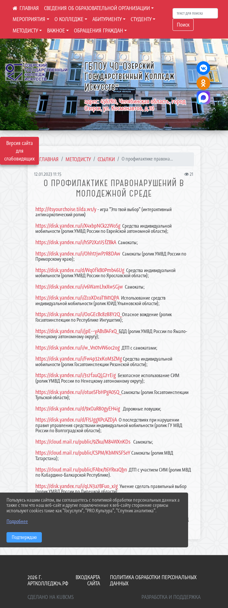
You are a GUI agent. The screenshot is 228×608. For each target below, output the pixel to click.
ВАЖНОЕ (56, 30)
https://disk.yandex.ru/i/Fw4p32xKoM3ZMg (78, 358)
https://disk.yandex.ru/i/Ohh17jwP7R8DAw (77, 253)
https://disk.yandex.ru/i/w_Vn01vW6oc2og (77, 347)
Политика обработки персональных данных (153, 580)
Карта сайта (93, 580)
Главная (49, 159)
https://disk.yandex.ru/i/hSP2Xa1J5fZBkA (75, 242)
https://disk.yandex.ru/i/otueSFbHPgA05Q (77, 392)
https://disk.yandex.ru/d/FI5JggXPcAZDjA (76, 419)
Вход (81, 577)
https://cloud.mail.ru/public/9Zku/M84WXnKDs (82, 441)
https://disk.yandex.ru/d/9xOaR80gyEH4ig (77, 408)
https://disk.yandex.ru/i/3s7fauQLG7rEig (75, 375)
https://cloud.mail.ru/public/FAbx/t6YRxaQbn (81, 469)
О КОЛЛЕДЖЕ (68, 19)
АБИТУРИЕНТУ (107, 19)
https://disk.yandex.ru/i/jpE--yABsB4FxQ (76, 331)
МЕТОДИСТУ (25, 30)
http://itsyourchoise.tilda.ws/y (65, 209)
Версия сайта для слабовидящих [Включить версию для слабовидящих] (19, 150)
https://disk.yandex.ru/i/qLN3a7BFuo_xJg (76, 486)
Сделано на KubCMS (51, 597)
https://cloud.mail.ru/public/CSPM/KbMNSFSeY (82, 452)
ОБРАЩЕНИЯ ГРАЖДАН (98, 30)
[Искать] (195, 13)
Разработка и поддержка (170, 597)
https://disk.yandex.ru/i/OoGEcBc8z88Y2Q (77, 314)
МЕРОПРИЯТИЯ (29, 19)
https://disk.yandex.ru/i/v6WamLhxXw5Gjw (79, 286)
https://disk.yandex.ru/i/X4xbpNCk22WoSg (77, 225)
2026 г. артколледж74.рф (48, 580)
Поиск (183, 24)
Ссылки (106, 159)
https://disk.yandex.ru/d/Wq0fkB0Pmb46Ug (79, 270)
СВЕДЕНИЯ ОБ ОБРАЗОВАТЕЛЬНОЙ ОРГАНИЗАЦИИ (97, 8)
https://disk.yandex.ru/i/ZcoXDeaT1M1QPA (77, 297)
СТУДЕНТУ (141, 19)
